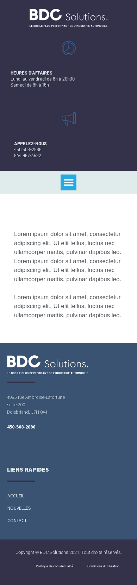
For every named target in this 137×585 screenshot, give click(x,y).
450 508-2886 (28, 149)
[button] (68, 182)
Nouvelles (19, 508)
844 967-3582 (27, 155)
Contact (17, 520)
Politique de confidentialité (54, 566)
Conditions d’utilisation (103, 566)
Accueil (15, 495)
